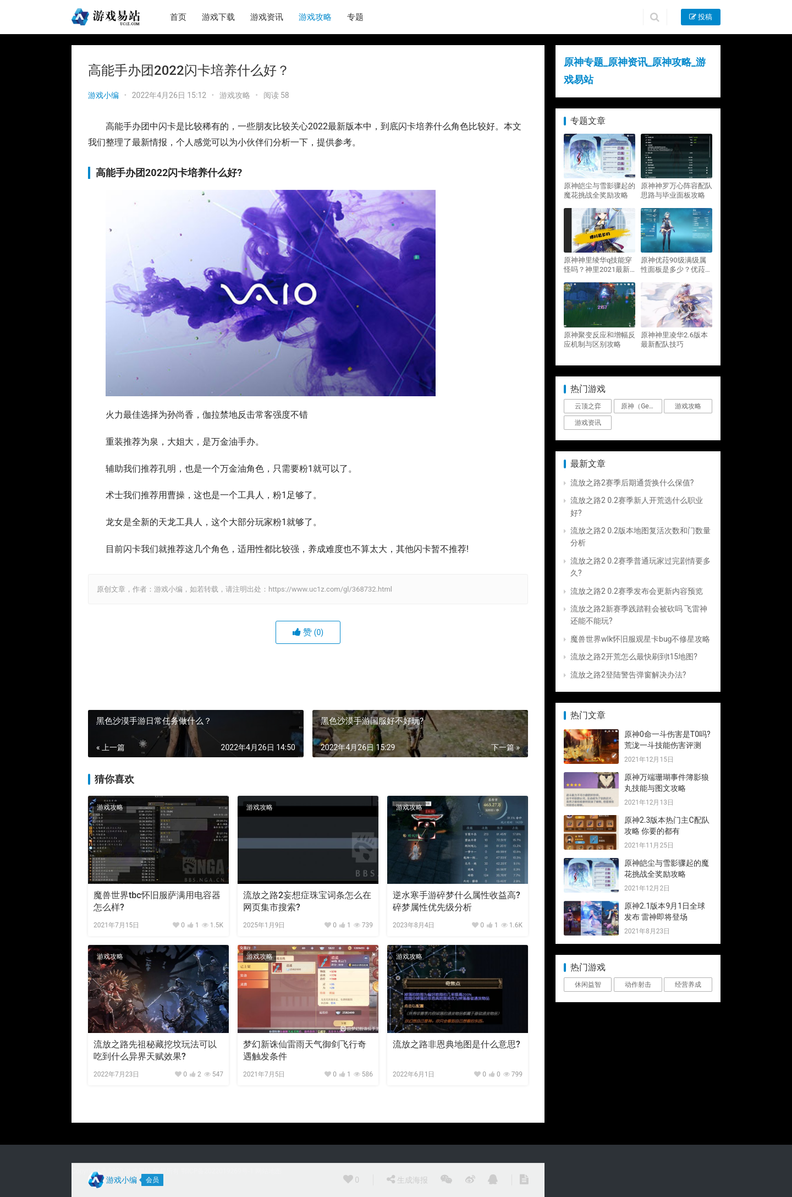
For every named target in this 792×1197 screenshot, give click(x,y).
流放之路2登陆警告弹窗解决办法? (628, 674)
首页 (178, 17)
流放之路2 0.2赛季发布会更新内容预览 (636, 591)
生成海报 (407, 1179)
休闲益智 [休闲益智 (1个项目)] (588, 984)
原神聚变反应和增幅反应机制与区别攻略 (599, 339)
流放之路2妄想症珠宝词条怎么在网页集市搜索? (307, 901)
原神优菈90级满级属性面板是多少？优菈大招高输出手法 (676, 265)
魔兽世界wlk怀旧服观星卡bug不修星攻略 (640, 639)
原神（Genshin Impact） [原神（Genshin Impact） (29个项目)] (641, 406)
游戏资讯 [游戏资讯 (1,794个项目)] (588, 423)
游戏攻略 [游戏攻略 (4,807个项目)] (688, 406)
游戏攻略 (315, 17)
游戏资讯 (266, 17)
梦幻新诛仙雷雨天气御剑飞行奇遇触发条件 (304, 1050)
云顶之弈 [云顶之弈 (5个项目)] (588, 406)
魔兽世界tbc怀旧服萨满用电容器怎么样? (157, 901)
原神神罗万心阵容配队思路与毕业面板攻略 (676, 190)
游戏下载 (218, 17)
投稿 (700, 17)
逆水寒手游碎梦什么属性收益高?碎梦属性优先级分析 (456, 901)
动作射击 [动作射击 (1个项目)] (638, 984)
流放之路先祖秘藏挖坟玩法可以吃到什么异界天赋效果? (155, 1050)
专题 (355, 17)
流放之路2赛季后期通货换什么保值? (632, 482)
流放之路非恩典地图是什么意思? (456, 1044)
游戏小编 (103, 95)
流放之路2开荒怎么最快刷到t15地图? (633, 656)
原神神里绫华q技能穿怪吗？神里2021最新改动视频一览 (598, 265)
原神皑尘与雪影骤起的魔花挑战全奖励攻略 (599, 190)
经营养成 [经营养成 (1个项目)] (688, 984)
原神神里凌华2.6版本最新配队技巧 (674, 339)
